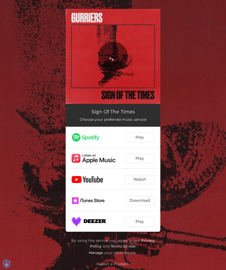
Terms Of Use (123, 246)
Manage (96, 252)
